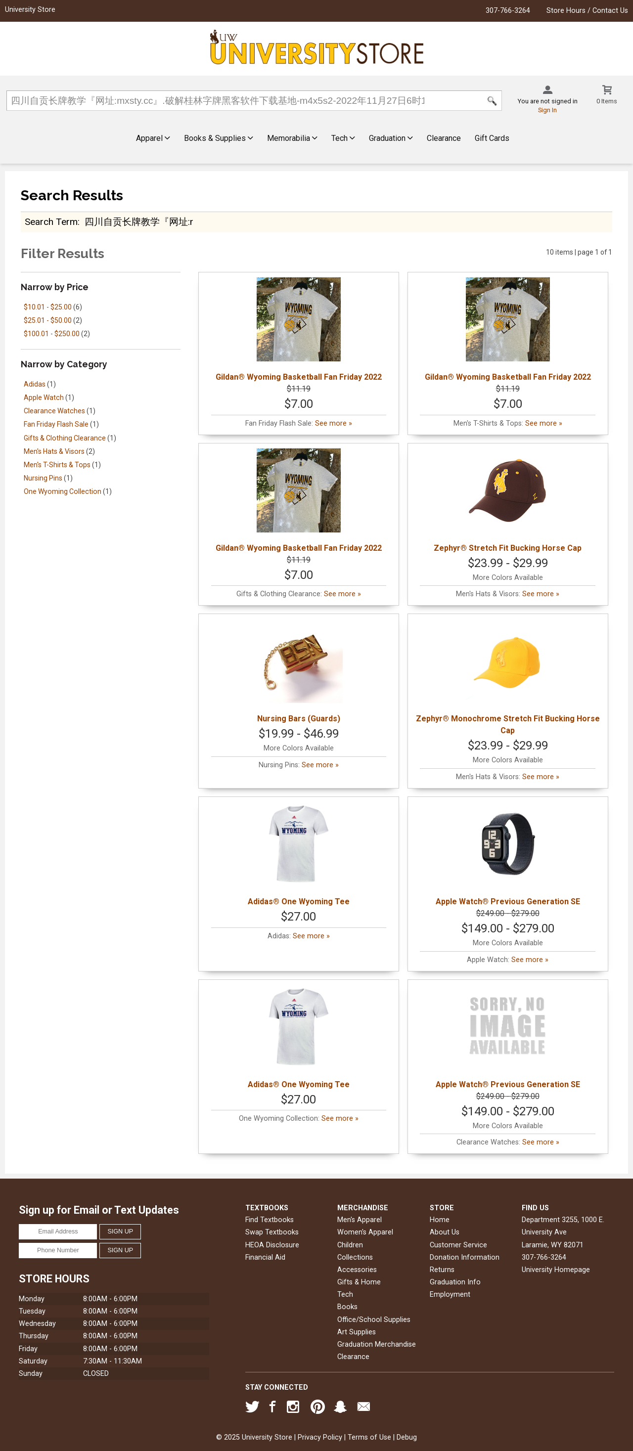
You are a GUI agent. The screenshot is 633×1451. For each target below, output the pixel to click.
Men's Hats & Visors (54, 451)
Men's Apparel (359, 1220)
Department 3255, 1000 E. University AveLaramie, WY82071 (563, 1232)
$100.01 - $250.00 (52, 334)
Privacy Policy (320, 1437)
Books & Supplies (218, 138)
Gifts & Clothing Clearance (65, 438)
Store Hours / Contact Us (587, 10)
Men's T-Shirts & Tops (57, 465)
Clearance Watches (54, 411)
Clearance (444, 138)
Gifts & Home (359, 1282)
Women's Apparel (365, 1232)
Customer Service (458, 1245)
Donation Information (464, 1257)
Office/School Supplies (373, 1320)
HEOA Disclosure (272, 1245)
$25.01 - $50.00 (48, 320)
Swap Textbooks (272, 1232)
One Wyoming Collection (62, 491)
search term (51, 221)
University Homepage (556, 1270)
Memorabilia (292, 138)
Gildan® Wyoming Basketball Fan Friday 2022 (299, 329)
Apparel (153, 138)
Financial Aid (265, 1257)
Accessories (357, 1270)
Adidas (34, 384)
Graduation (391, 138)
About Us (444, 1232)
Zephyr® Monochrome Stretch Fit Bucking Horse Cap (508, 677)
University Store (30, 9)
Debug (407, 1437)
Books (347, 1307)
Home (440, 1220)
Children (350, 1245)
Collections (355, 1257)
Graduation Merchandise (376, 1344)
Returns (442, 1270)
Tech (343, 138)
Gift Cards (492, 138)
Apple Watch (44, 397)
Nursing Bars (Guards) (299, 671)
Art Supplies (356, 1332)
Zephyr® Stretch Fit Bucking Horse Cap (508, 500)
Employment (450, 1294)
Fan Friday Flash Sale (56, 424)
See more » (333, 423)
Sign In (547, 110)
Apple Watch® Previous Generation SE (508, 854)
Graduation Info (455, 1282)
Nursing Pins (43, 478)
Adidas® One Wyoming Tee (299, 854)
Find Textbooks (269, 1220)
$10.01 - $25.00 (48, 307)
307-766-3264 (508, 10)
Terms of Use (369, 1437)
